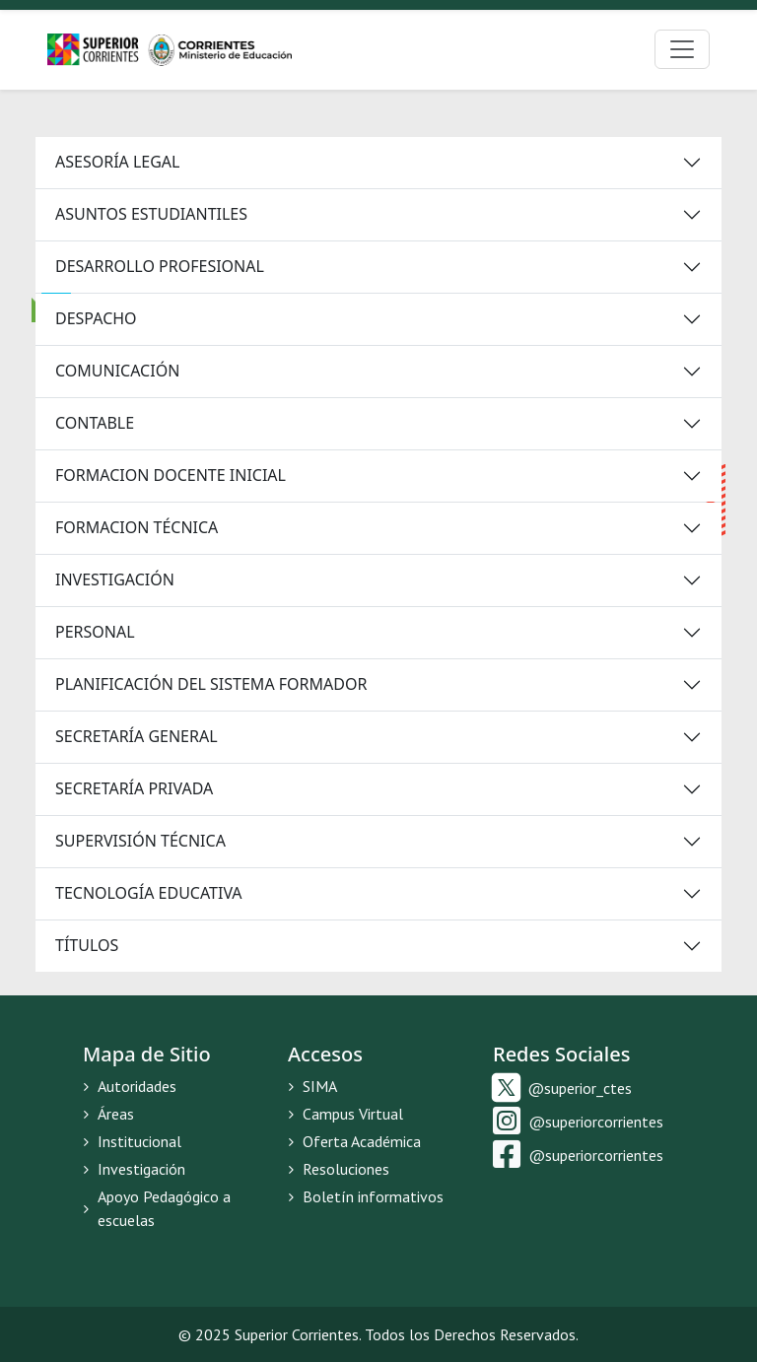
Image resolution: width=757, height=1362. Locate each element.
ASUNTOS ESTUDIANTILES (151, 214)
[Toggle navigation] (682, 49)
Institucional (132, 1141)
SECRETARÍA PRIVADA (134, 788)
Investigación (134, 1169)
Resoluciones (338, 1169)
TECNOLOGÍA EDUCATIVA (148, 893)
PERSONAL (95, 632)
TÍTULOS (86, 945)
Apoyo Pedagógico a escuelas (157, 1208)
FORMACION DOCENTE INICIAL (170, 475)
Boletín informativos (366, 1196)
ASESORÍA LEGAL (117, 161)
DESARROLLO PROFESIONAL (159, 266)
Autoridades (129, 1086)
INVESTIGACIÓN (114, 579)
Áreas (108, 1114)
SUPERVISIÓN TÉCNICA (140, 840)
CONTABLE (94, 423)
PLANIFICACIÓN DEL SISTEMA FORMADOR (211, 684)
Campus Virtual (345, 1114)
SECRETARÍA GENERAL (136, 736)
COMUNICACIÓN (117, 370)
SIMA (312, 1086)
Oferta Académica (354, 1141)
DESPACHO (96, 318)
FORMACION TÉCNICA (136, 527)
